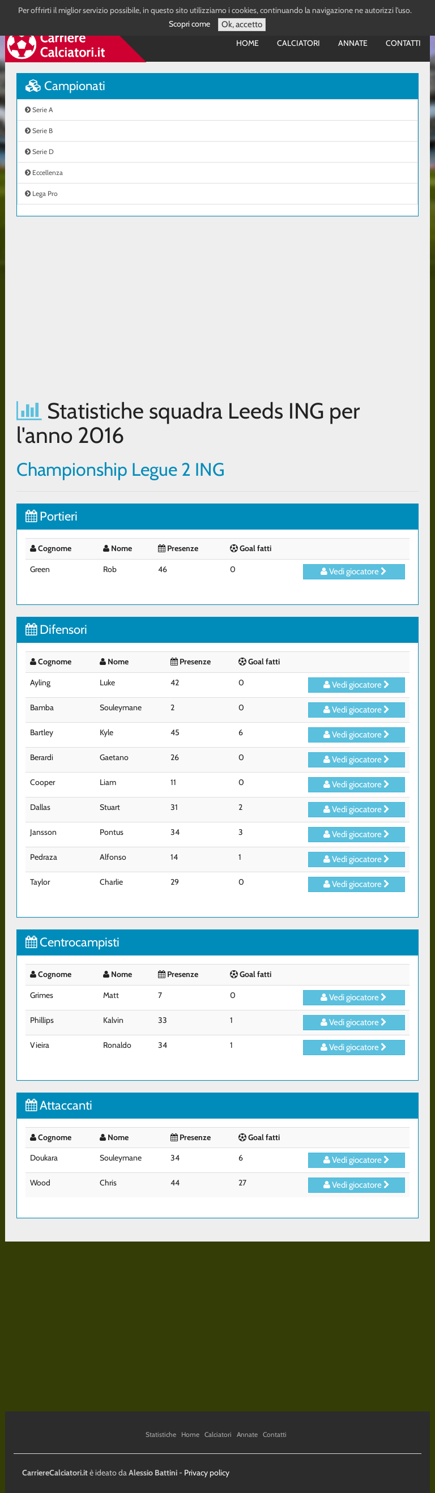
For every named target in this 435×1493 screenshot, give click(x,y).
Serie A (39, 109)
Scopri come (189, 24)
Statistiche (161, 1434)
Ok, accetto (241, 24)
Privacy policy (206, 1473)
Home (247, 43)
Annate (353, 43)
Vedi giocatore (354, 571)
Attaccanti (58, 1105)
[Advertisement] (217, 307)
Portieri (51, 516)
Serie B (39, 130)
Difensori (56, 629)
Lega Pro (41, 193)
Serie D (39, 151)
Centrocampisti (72, 942)
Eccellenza (44, 172)
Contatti (403, 43)
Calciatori (298, 43)
